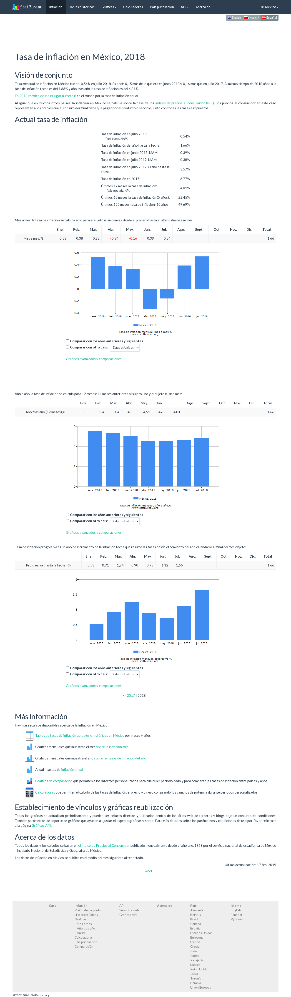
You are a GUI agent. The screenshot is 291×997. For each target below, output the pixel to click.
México (269, 7)
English (234, 17)
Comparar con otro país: (89, 347)
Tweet (147, 871)
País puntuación (162, 7)
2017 (131, 695)
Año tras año (86, 928)
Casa (52, 905)
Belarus (195, 915)
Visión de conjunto (88, 910)
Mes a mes (84, 924)
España (195, 928)
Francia (195, 942)
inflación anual (72, 769)
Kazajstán (197, 960)
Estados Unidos (201, 933)
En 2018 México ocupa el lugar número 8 (46, 96)
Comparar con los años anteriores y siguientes (106, 341)
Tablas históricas (82, 7)
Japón (194, 955)
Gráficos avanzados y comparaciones (94, 359)
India (193, 951)
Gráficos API (41, 825)
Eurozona (196, 937)
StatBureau (27, 6)
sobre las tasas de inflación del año (120, 758)
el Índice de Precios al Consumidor (104, 845)
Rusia (194, 974)
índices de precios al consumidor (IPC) (184, 103)
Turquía (195, 978)
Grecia (195, 946)
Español (269, 17)
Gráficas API (128, 915)
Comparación (84, 946)
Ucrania (195, 983)
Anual (81, 933)
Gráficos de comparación (54, 781)
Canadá (195, 924)
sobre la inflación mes (112, 746)
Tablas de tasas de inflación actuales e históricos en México (79, 735)
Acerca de (203, 7)
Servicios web (129, 910)
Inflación (55, 7)
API (185, 7)
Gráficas (108, 7)
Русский (251, 17)
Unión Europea (200, 987)
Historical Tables (86, 915)
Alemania (196, 910)
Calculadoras (133, 7)
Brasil (194, 919)
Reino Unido (199, 969)
